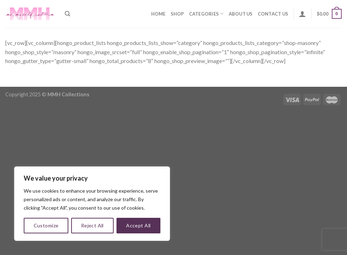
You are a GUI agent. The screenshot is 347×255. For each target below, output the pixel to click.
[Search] (67, 14)
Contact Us (273, 14)
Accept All (138, 225)
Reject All (92, 225)
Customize (46, 225)
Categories (206, 13)
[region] (92, 203)
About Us (241, 14)
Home (158, 14)
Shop (177, 14)
